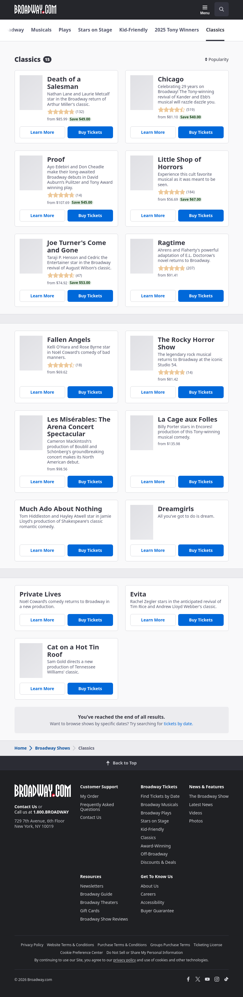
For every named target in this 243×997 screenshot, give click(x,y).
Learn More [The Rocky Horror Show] (153, 392)
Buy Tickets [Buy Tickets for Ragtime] (201, 296)
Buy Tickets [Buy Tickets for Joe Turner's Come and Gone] (90, 296)
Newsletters (92, 886)
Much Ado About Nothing (61, 508)
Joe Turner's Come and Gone (76, 246)
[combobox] (219, 9)
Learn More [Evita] (153, 620)
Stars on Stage (95, 29)
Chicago (171, 79)
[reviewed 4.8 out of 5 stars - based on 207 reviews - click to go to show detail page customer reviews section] (176, 268)
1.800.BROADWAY (51, 812)
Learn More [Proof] (42, 215)
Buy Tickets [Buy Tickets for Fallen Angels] (90, 392)
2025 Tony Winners (177, 29)
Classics (215, 29)
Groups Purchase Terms (170, 944)
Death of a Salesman (64, 82)
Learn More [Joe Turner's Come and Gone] (42, 296)
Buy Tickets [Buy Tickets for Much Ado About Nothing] (90, 550)
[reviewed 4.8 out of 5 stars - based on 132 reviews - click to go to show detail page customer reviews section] (69, 111)
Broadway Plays (156, 813)
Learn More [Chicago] (153, 132)
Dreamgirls (176, 508)
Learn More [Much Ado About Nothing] (42, 550)
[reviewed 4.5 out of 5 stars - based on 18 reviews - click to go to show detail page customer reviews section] (64, 365)
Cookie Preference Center (81, 952)
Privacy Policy (32, 944)
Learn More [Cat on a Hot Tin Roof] (42, 688)
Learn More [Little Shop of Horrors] (153, 215)
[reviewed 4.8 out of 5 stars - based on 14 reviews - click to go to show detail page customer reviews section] (70, 195)
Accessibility (152, 902)
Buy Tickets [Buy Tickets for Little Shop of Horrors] (201, 215)
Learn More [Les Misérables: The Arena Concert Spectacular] (42, 481)
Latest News (201, 804)
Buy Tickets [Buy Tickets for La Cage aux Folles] (201, 481)
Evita (138, 594)
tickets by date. (178, 723)
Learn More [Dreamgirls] (153, 550)
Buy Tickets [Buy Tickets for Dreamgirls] (201, 550)
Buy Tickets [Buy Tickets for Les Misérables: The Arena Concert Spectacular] (90, 481)
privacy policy (124, 960)
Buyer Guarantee (157, 910)
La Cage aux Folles (187, 419)
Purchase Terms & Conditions (122, 944)
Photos (196, 821)
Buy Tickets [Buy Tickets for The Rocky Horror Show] (201, 392)
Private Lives (40, 594)
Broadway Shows (49, 748)
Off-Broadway (154, 854)
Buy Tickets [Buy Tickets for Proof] (90, 215)
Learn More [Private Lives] (42, 620)
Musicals (41, 29)
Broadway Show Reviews (104, 919)
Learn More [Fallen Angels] (42, 392)
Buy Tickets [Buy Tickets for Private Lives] (90, 620)
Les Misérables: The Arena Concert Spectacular (79, 426)
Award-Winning (156, 846)
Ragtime (171, 242)
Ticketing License (208, 944)
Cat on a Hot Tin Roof (73, 650)
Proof (56, 159)
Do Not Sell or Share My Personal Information (144, 952)
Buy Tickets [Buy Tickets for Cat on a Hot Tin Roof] (90, 688)
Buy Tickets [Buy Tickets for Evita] (201, 620)
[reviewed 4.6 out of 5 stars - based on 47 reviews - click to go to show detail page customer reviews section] (69, 275)
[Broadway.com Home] (35, 9)
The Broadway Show (209, 796)
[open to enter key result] (221, 9)
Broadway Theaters (99, 902)
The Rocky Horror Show (186, 343)
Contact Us (26, 806)
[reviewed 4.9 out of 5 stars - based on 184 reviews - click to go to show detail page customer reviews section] (180, 192)
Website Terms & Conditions (70, 944)
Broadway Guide (96, 894)
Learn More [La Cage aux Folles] (153, 481)
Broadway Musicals (159, 804)
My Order (89, 796)
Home (21, 748)
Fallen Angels (69, 339)
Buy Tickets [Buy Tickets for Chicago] (201, 132)
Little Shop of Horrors (179, 163)
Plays (65, 29)
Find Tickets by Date (160, 796)
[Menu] (204, 10)
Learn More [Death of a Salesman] (42, 132)
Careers (148, 894)
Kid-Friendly (133, 29)
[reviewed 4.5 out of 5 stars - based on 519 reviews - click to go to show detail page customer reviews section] (180, 109)
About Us (150, 886)
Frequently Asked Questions (97, 807)
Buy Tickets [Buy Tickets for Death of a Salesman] (90, 132)
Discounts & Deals (158, 862)
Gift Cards (90, 910)
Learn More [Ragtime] (153, 296)
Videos (195, 813)
